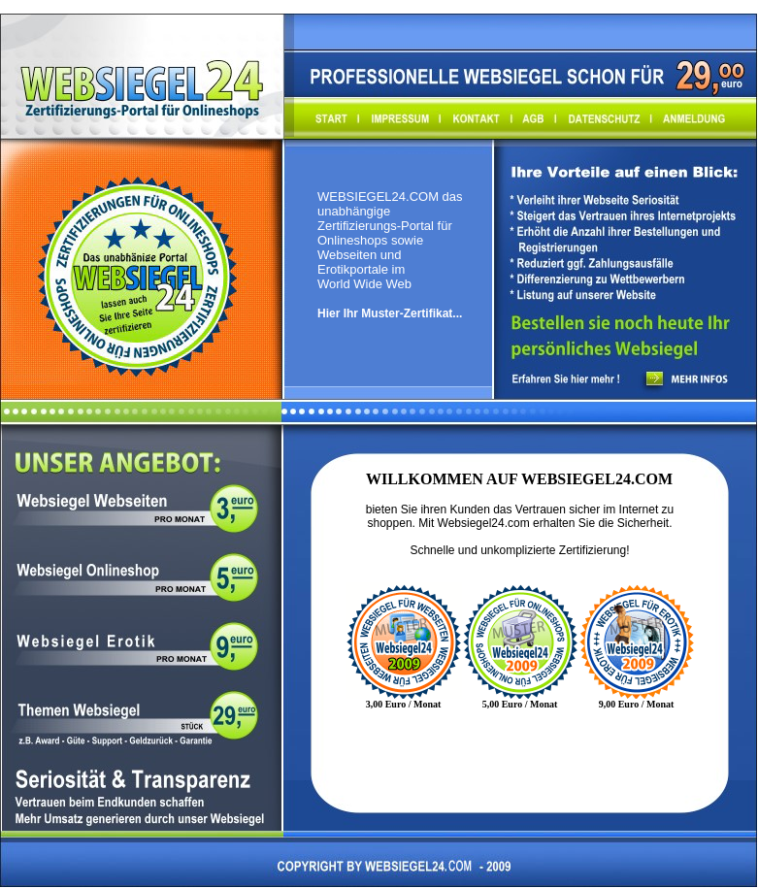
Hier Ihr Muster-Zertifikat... (389, 313)
